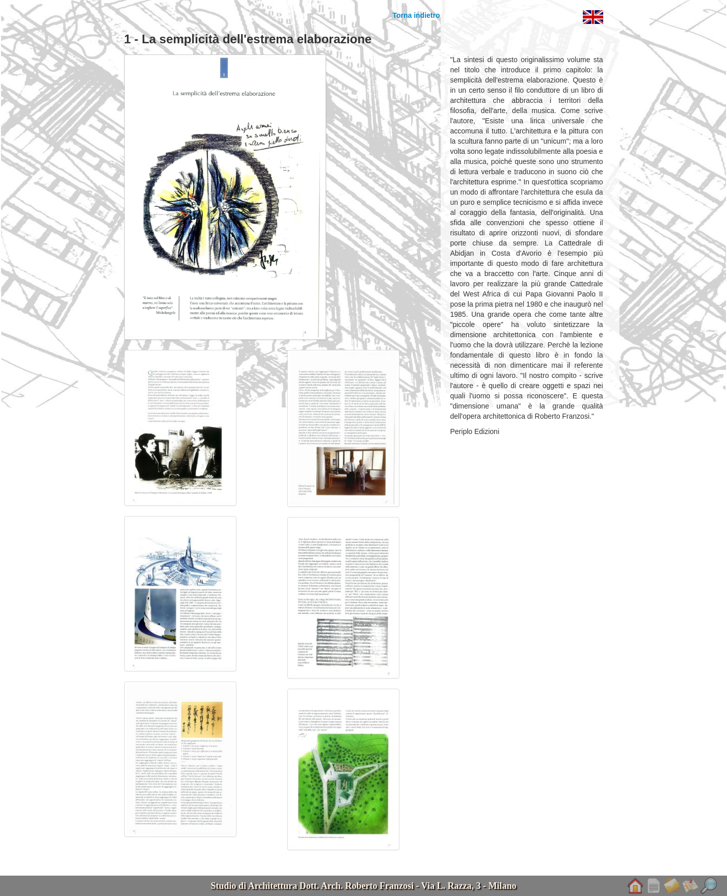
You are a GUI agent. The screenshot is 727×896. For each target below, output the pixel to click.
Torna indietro (416, 15)
